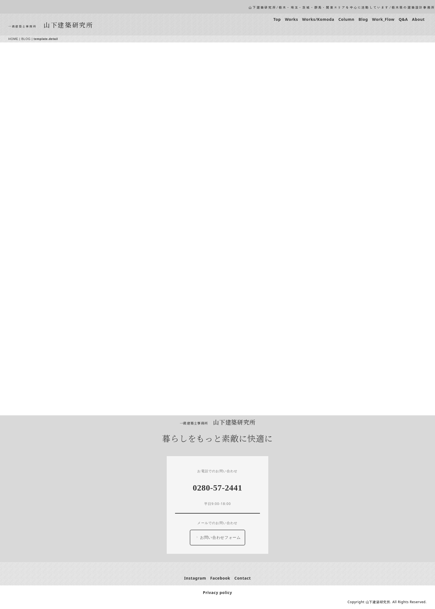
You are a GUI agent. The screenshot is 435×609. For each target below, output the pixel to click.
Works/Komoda (318, 19)
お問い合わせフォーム (218, 537)
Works (291, 19)
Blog (363, 19)
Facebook (220, 578)
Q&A (403, 19)
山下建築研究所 (68, 24)
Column (346, 19)
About (418, 19)
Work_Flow (383, 19)
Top (277, 19)
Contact (242, 578)
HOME (13, 39)
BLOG (26, 39)
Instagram (195, 578)
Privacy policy (217, 592)
